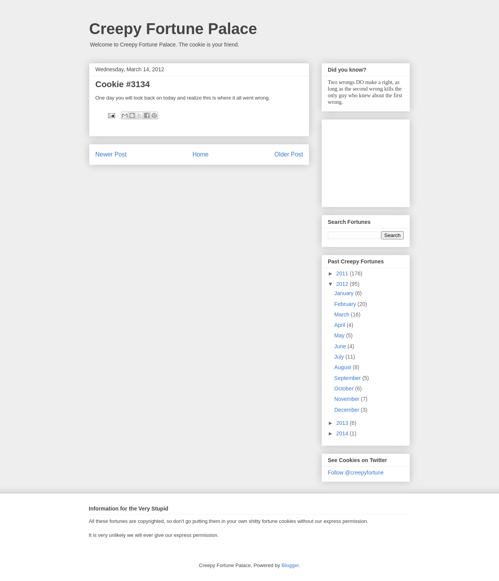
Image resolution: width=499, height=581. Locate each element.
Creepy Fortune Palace (173, 28)
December (347, 410)
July (340, 357)
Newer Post (111, 154)
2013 (343, 423)
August (343, 367)
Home (201, 154)
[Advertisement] (366, 161)
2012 (343, 284)
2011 (343, 273)
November (347, 399)
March (342, 314)
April (340, 325)
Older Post (288, 154)
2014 (343, 433)
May (340, 335)
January (344, 293)
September (348, 378)
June (341, 346)
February (346, 304)
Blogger (290, 565)
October (344, 388)
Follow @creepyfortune (356, 472)
